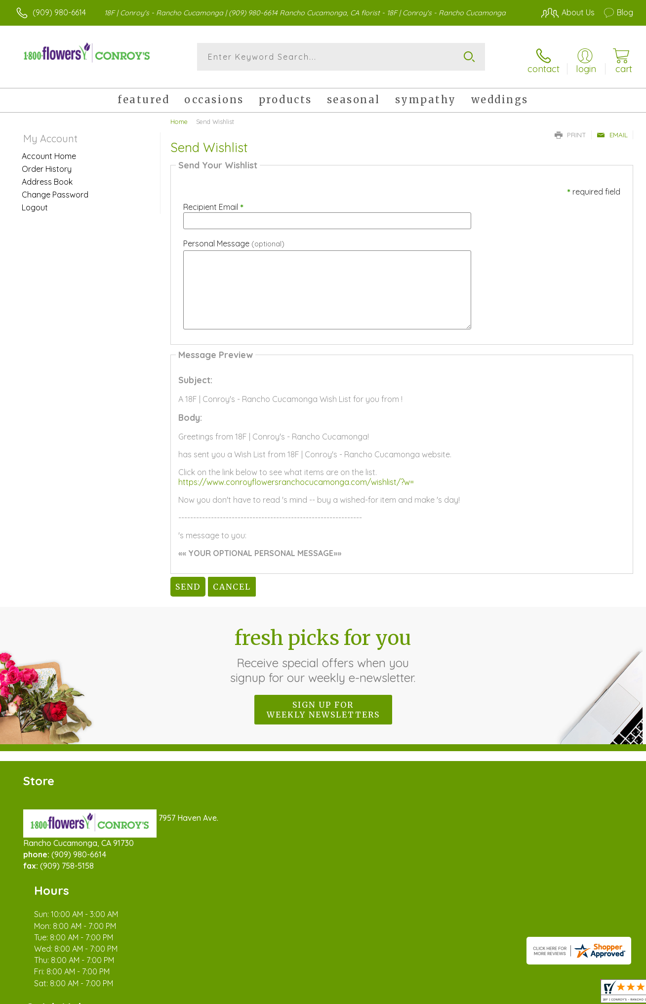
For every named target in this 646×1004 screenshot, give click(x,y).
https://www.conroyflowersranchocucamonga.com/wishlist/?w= (296, 477)
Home (179, 116)
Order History (47, 163)
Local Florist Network (543, 994)
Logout (35, 202)
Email (612, 129)
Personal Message (233, 238)
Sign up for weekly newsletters (323, 704)
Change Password (55, 189)
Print (570, 129)
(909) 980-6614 (59, 12)
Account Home (49, 151)
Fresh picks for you (323, 650)
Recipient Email (213, 201)
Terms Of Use (415, 994)
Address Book (47, 176)
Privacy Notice (473, 994)
